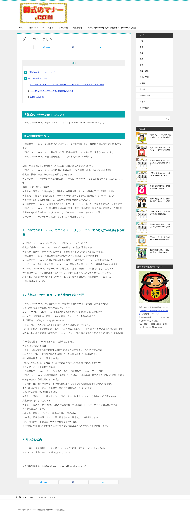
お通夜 (142, 83)
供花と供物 (144, 71)
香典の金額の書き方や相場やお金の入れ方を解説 (160, 187)
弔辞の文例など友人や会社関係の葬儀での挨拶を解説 (160, 251)
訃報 (141, 41)
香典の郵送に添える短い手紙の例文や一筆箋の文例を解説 (160, 149)
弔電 (141, 47)
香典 (141, 59)
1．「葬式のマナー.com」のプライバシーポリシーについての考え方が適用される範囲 (67, 85)
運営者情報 (77, 28)
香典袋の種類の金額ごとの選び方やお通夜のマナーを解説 (160, 225)
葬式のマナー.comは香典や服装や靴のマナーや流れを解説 (112, 28)
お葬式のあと (145, 95)
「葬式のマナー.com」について (41, 72)
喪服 (141, 53)
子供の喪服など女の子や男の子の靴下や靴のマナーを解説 (160, 200)
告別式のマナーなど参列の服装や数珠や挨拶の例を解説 (160, 238)
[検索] (154, 118)
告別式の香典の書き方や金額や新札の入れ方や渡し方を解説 (160, 163)
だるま (50, 28)
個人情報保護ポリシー (37, 78)
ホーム (21, 28)
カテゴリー (34, 28)
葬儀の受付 (144, 77)
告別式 (142, 89)
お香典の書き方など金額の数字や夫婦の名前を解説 (160, 213)
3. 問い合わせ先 (37, 97)
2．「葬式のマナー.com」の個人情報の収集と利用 (51, 91)
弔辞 (141, 65)
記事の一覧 (63, 28)
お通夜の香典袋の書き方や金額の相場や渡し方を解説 (160, 174)
